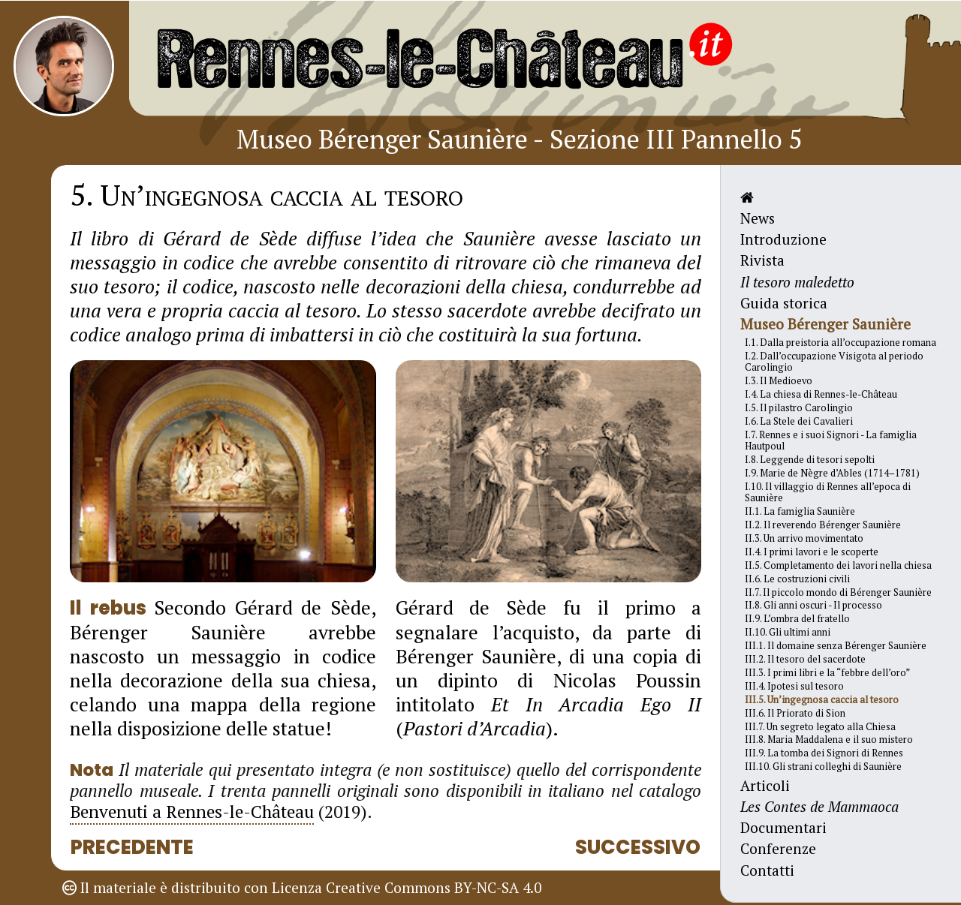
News (757, 218)
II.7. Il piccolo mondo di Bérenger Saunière (838, 592)
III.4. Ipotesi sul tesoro (794, 686)
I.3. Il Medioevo (778, 380)
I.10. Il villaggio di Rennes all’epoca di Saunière (828, 492)
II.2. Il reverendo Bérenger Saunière (823, 525)
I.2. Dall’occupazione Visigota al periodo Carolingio (834, 362)
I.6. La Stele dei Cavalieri (799, 421)
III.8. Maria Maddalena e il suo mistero (829, 739)
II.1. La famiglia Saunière (800, 511)
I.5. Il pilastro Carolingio (799, 407)
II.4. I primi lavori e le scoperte (811, 552)
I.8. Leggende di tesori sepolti (810, 459)
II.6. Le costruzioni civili (797, 579)
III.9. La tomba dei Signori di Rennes (824, 753)
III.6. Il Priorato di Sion (795, 713)
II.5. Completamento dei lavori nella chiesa (838, 565)
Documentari (783, 827)
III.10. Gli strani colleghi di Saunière (823, 766)
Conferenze (778, 848)
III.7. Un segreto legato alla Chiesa (820, 726)
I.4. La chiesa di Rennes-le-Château (821, 394)
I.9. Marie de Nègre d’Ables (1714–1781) (832, 473)
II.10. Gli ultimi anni (787, 632)
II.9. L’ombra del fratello (797, 618)
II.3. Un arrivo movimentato (804, 538)
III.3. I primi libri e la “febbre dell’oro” (827, 672)
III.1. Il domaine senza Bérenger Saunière (835, 645)
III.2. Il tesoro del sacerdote (805, 659)
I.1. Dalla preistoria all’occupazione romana (840, 342)
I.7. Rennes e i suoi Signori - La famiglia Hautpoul (831, 440)
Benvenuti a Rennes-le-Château (192, 811)
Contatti (767, 870)
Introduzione (783, 239)
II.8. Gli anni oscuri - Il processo (813, 605)
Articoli (765, 785)
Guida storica (783, 302)
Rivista (762, 260)
